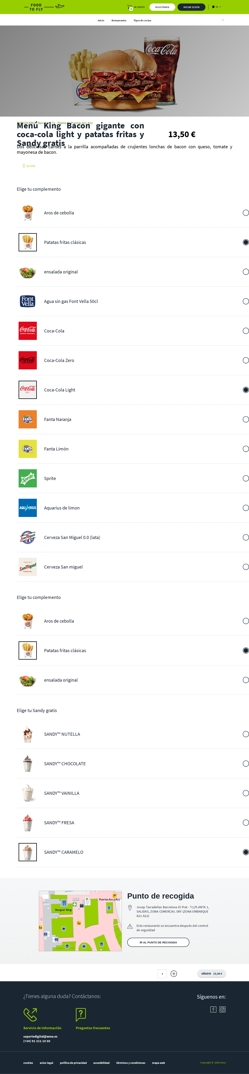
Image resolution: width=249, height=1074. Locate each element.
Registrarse (162, 7)
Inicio (101, 20)
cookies (28, 1063)
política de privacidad (73, 1063)
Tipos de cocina (142, 20)
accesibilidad (101, 1063)
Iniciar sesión (191, 7)
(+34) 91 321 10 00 (36, 1041)
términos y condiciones (130, 1063)
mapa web (158, 1063)
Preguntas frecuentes (93, 1028)
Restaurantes (119, 20)
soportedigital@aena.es (40, 1036)
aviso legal (46, 1063)
